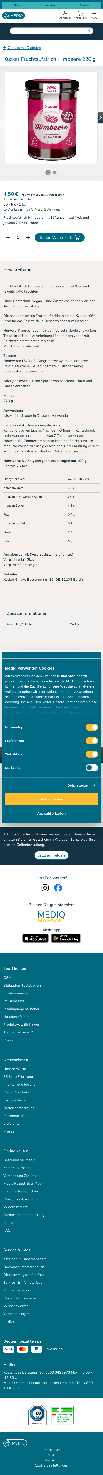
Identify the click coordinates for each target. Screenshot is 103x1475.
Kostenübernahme (17, 1168)
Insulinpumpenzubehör (21, 1009)
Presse (8, 1131)
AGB (51, 1455)
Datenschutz (51, 1460)
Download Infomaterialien (23, 1267)
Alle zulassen (51, 799)
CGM (7, 977)
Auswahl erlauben (51, 813)
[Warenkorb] (80, 15)
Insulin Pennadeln (17, 993)
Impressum (51, 1449)
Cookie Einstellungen (51, 1465)
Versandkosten (55, 195)
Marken (9, 1040)
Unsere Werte (14, 1069)
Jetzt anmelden (51, 855)
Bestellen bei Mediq (19, 1160)
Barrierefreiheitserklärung (23, 1214)
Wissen (50, 5)
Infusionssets (13, 1001)
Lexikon (9, 1321)
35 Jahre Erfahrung (18, 1076)
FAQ (6, 1230)
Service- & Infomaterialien (23, 1282)
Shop (17, 5)
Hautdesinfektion (16, 1016)
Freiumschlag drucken (20, 1191)
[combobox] (51, 30)
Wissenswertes (16, 1306)
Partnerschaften (16, 1115)
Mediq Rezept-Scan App (22, 1183)
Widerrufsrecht (15, 1207)
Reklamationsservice (19, 1298)
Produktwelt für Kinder (21, 1024)
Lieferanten (12, 1123)
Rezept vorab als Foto (20, 1199)
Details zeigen (78, 785)
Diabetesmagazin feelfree (23, 1274)
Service (84, 5)
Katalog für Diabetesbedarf (24, 1259)
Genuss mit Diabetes (24, 47)
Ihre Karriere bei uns (19, 1084)
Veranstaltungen (16, 1313)
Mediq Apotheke (16, 1092)
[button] (94, 117)
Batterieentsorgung (18, 1108)
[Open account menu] (65, 15)
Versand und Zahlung (20, 1175)
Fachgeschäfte (14, 1100)
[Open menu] (94, 15)
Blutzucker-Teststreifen (22, 985)
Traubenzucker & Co (19, 1032)
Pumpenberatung (17, 1290)
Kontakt (9, 1222)
